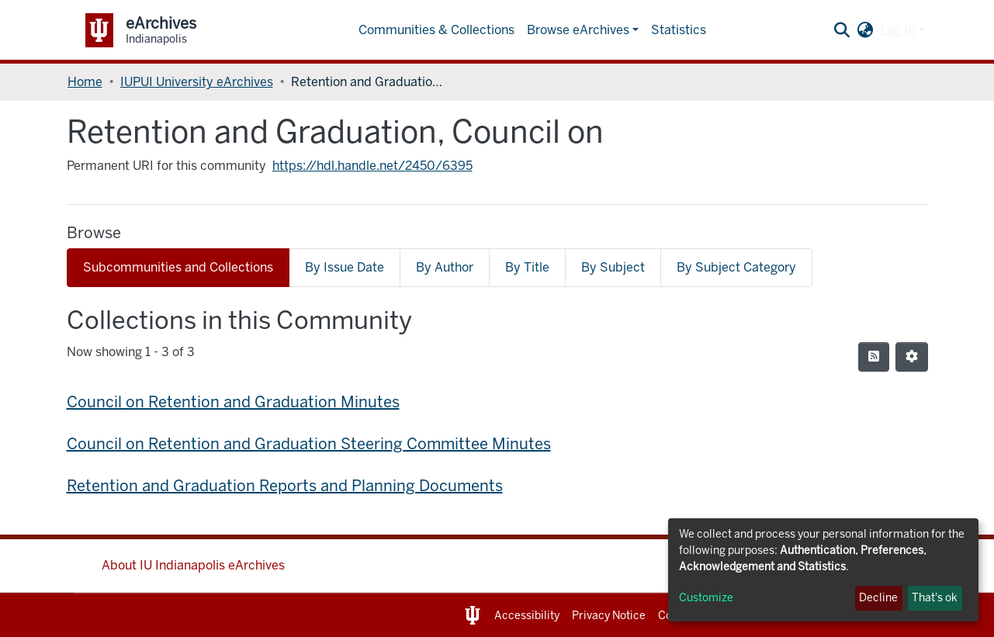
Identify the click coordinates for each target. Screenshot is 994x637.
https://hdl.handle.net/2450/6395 (372, 165)
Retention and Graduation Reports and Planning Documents (285, 485)
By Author (444, 267)
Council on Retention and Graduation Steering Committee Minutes (309, 443)
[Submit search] (841, 30)
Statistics (678, 30)
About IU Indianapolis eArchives (193, 565)
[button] (865, 30)
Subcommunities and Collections (178, 267)
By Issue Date (344, 267)
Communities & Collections (436, 30)
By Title (527, 267)
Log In (898, 30)
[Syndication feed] (873, 357)
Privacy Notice (609, 615)
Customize (706, 597)
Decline (878, 597)
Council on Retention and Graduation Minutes (233, 402)
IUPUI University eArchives (196, 81)
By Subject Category (736, 267)
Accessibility (526, 615)
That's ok (935, 597)
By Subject (613, 267)
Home (85, 81)
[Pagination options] (911, 357)
